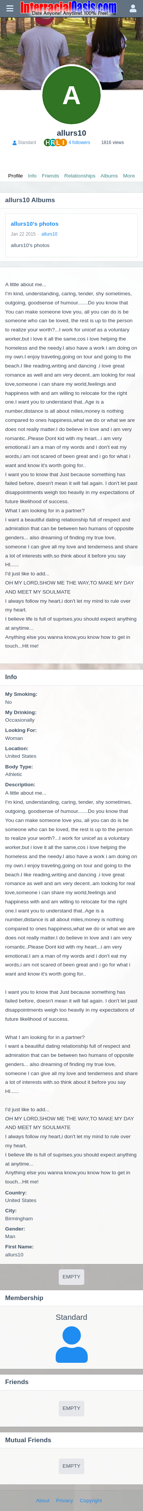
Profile (15, 176)
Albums (109, 176)
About (43, 1500)
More (129, 176)
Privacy (64, 1500)
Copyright (91, 1500)
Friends (50, 176)
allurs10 (50, 234)
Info (32, 176)
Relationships (80, 176)
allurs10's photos (34, 223)
